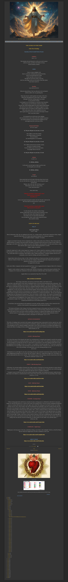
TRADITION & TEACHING (33, 41)
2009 (8, 576)
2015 (8, 568)
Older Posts (59, 448)
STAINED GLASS (15, 41)
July (8, 506)
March (9, 554)
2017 (8, 565)
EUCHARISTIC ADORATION (23, 41)
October (9, 502)
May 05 (10, 546)
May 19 (10, 527)
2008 (8, 577)
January (9, 557)
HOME (7, 41)
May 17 (10, 530)
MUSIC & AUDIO (40, 41)
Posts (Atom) (36, 450)
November (9, 501)
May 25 (10, 519)
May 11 (10, 538)
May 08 (10, 542)
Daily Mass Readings (34, 48)
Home (34, 448)
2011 (8, 573)
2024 (8, 497)
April (9, 553)
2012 (8, 572)
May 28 (10, 514)
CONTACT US (47, 41)
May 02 (10, 550)
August (9, 505)
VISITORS (59, 41)
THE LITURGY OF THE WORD (34, 45)
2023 (8, 498)
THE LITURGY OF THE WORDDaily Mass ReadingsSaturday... (17, 516)
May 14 (10, 534)
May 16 (10, 531)
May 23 (10, 522)
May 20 (10, 526)
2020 (8, 561)
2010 (8, 574)
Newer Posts (8, 448)
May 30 (10, 511)
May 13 (10, 535)
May (9, 509)
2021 (8, 560)
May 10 (10, 539)
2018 (8, 564)
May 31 (10, 510)
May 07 (10, 543)
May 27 (10, 515)
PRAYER (10, 41)
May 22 (10, 523)
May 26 (10, 518)
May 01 (10, 551)
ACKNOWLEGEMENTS (53, 41)
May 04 (10, 547)
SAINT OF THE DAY (34, 223)
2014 (8, 569)
